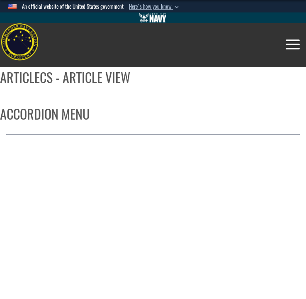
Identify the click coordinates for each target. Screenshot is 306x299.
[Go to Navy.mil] (153, 17)
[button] (154, 6)
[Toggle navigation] (292, 44)
